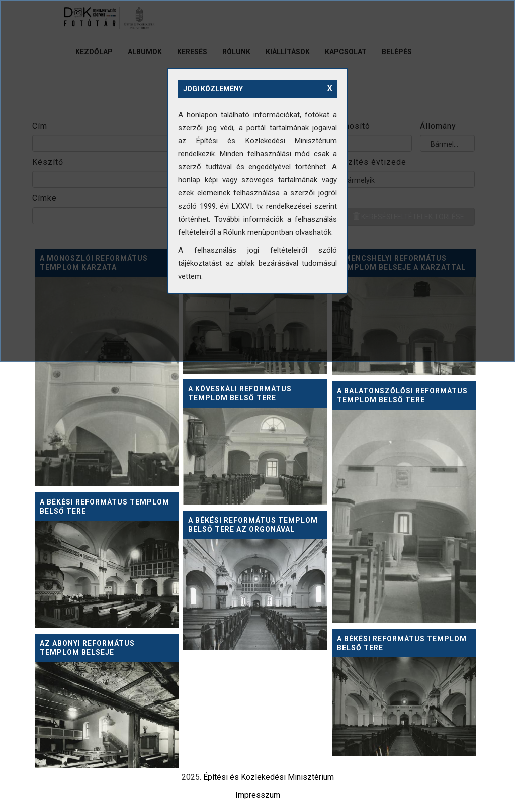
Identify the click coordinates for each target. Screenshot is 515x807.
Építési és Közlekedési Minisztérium (268, 777)
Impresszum (257, 795)
